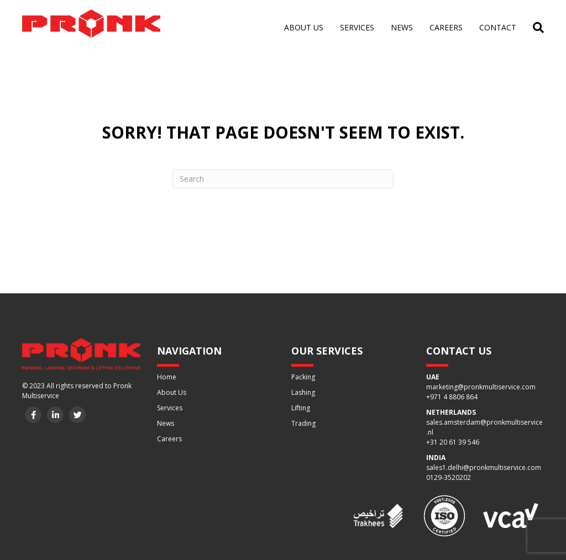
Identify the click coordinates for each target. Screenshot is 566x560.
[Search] (534, 27)
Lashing (303, 392)
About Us (171, 392)
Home (166, 377)
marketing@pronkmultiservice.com (481, 387)
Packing (303, 377)
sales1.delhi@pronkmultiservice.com (483, 467)
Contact (497, 27)
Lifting (300, 408)
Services (357, 27)
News (402, 27)
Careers (446, 27)
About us (303, 27)
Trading (303, 423)
